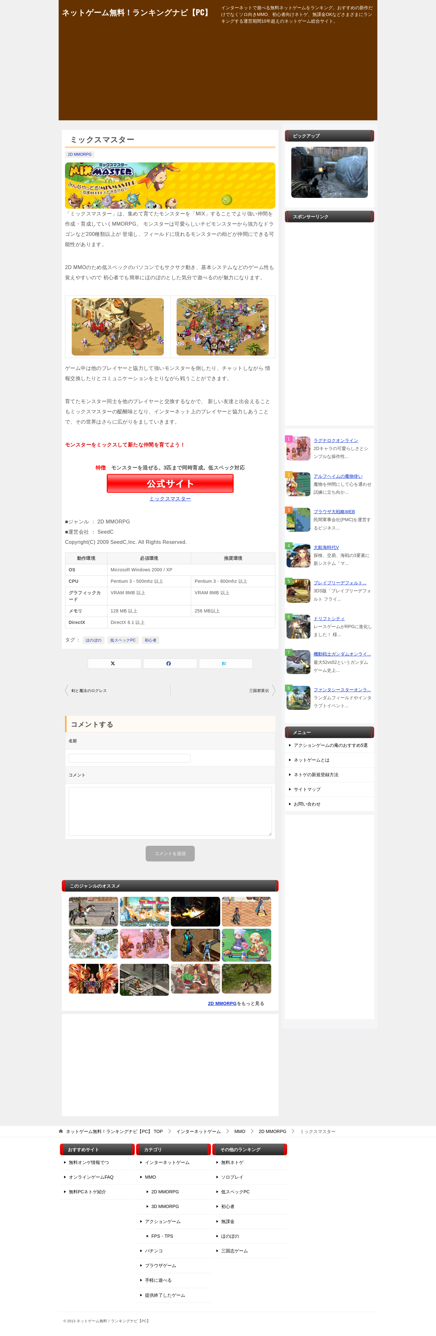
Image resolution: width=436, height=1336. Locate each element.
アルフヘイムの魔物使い (338, 476)
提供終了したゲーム (165, 1295)
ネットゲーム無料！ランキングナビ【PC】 (137, 12)
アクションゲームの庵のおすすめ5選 (331, 745)
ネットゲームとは (312, 759)
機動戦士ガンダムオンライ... (342, 654)
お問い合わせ (307, 804)
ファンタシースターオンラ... (342, 689)
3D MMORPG (165, 1206)
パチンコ (154, 1250)
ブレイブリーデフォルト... (340, 582)
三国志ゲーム (234, 1250)
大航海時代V (326, 547)
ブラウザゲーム (160, 1265)
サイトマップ (307, 789)
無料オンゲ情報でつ (89, 1162)
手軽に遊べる (158, 1280)
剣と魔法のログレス (89, 690)
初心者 (150, 640)
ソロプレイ (232, 1177)
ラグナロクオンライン (336, 440)
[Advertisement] (218, 75)
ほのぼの (94, 640)
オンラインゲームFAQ (91, 1177)
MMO (150, 1177)
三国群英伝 (259, 690)
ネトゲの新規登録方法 (316, 774)
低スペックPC (122, 640)
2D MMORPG (79, 154)
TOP (114, 1131)
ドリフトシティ (329, 618)
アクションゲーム (163, 1221)
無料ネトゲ (232, 1162)
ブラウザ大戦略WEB (334, 511)
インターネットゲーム (167, 1162)
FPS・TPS (162, 1236)
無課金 (228, 1221)
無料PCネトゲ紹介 (87, 1191)
